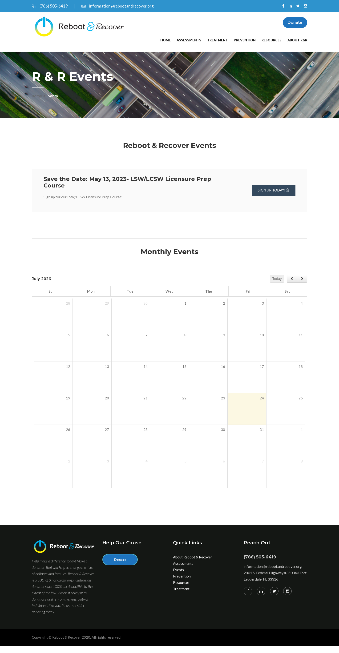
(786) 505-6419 (50, 6)
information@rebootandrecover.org (117, 6)
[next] (302, 286)
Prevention (245, 47)
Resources (272, 47)
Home (165, 47)
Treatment (217, 47)
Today (277, 286)
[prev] (292, 286)
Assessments (189, 47)
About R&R (297, 47)
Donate (295, 23)
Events (178, 577)
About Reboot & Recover (192, 564)
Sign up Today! (274, 197)
